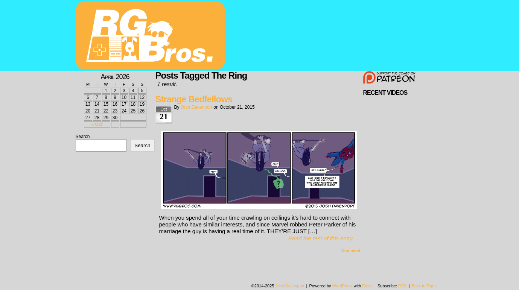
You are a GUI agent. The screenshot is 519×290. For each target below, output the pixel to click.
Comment (351, 250)
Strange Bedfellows (194, 99)
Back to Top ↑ (424, 286)
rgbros (151, 36)
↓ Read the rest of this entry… (321, 238)
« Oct (96, 124)
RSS (402, 286)
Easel (367, 286)
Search (83, 136)
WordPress (342, 286)
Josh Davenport (196, 107)
